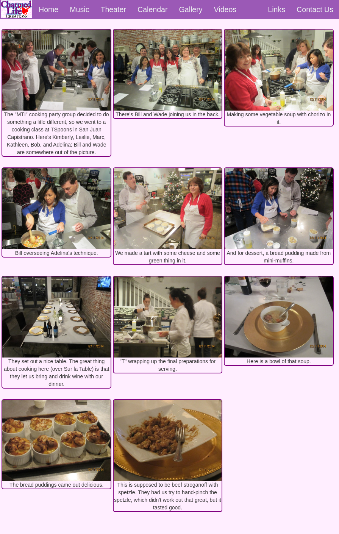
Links (276, 9)
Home (48, 9)
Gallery (191, 9)
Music (79, 9)
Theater (113, 9)
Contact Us (315, 9)
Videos (225, 9)
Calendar (152, 9)
